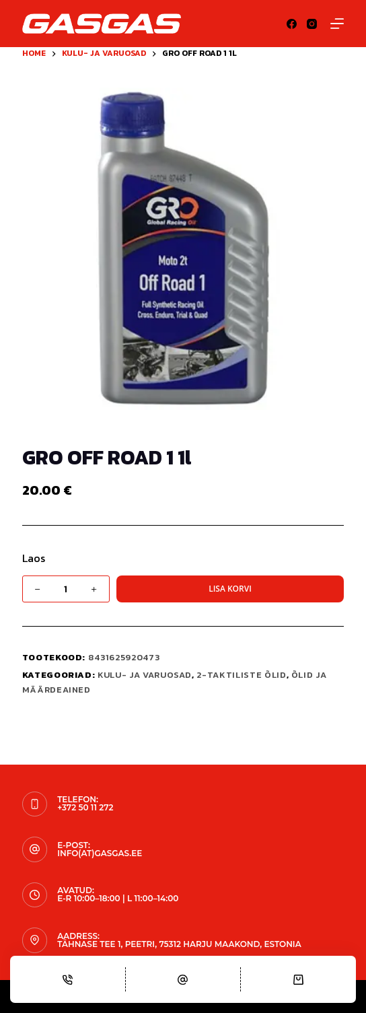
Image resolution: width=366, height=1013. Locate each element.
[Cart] (298, 979)
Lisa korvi (230, 588)
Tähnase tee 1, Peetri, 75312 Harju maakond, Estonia (179, 944)
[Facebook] (292, 24)
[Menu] (337, 23)
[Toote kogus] (66, 588)
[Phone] (67, 979)
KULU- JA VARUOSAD (145, 674)
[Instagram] (312, 24)
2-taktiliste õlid (241, 674)
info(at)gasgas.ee (99, 853)
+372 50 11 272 (85, 807)
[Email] (183, 979)
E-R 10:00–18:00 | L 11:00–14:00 (117, 898)
